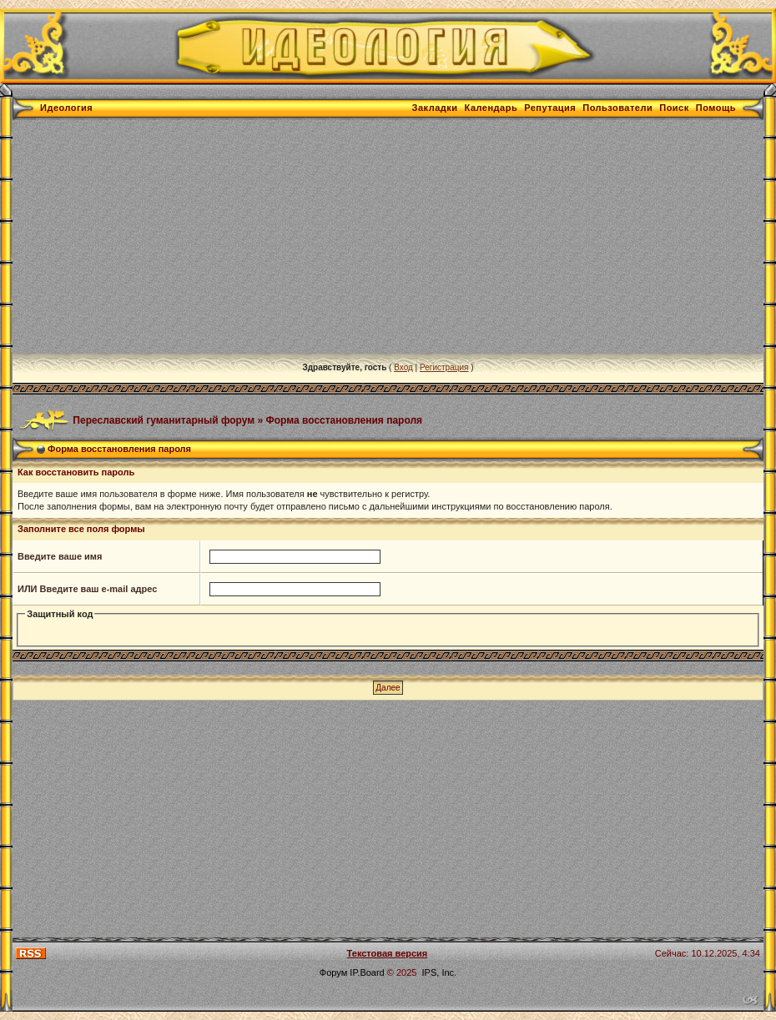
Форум (333, 972)
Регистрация (444, 367)
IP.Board (367, 972)
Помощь (716, 108)
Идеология (66, 108)
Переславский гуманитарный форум (163, 419)
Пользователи (617, 108)
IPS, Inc (438, 972)
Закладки (435, 108)
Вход (403, 367)
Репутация (550, 108)
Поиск (674, 108)
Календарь (491, 108)
